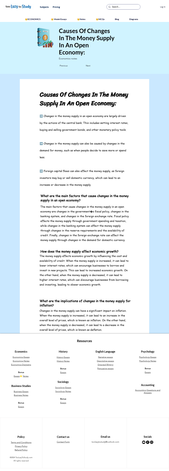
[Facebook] (147, 442)
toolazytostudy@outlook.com (105, 442)
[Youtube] (143, 442)
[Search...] (123, 6)
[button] (44, 7)
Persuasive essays (105, 368)
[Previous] (68, 65)
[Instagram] (151, 442)
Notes (26, 376)
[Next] (83, 65)
